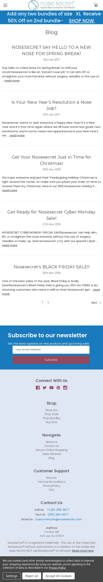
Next (96, 303)
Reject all (31, 576)
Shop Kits (51, 410)
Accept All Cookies (59, 576)
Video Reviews (51, 454)
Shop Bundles (51, 418)
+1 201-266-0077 (58, 510)
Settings (12, 576)
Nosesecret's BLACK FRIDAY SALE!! (52, 266)
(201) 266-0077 (58, 514)
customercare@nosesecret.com (58, 519)
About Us (51, 442)
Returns (51, 478)
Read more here (83, 551)
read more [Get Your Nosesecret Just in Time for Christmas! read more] (9, 190)
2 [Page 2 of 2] (48, 302)
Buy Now (51, 422)
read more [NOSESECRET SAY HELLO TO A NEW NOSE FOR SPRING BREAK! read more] (12, 81)
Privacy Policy (57, 567)
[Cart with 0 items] (95, 5)
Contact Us (51, 446)
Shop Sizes (51, 414)
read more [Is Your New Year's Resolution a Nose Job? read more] (17, 135)
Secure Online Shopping (51, 450)
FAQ (51, 490)
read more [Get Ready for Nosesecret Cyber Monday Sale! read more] (9, 245)
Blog (51, 458)
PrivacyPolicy (51, 486)
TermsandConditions (51, 482)
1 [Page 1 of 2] (42, 302)
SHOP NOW (82, 21)
